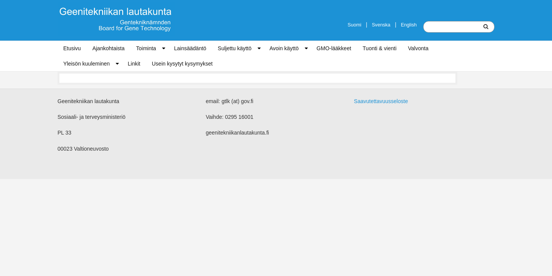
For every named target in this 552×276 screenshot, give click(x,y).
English (409, 25)
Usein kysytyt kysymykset (182, 64)
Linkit (134, 64)
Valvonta (418, 48)
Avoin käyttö (284, 48)
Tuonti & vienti (379, 48)
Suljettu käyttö (234, 48)
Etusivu (72, 48)
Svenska (381, 25)
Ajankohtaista (108, 48)
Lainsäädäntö (190, 48)
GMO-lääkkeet (334, 48)
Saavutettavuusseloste (381, 101)
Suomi (354, 25)
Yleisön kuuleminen (86, 64)
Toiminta (146, 48)
